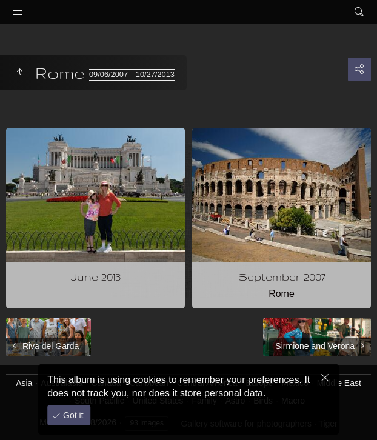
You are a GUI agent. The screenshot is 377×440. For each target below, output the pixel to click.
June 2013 (96, 276)
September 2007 (281, 276)
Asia (24, 383)
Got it (72, 415)
